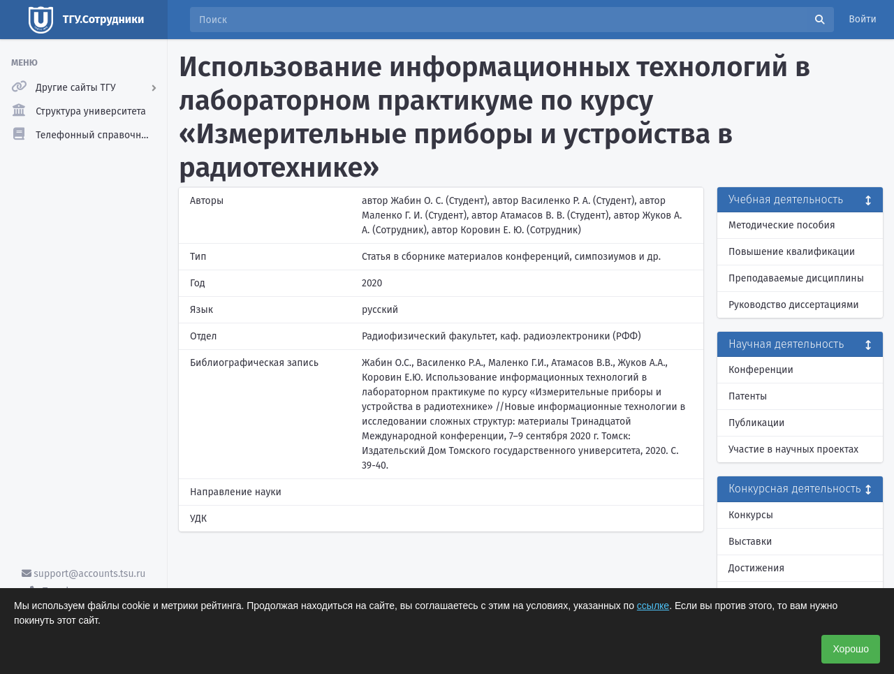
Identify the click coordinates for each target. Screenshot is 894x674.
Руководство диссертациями (793, 305)
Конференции (760, 370)
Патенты (747, 396)
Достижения (756, 568)
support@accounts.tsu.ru (84, 574)
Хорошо (851, 648)
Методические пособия (781, 225)
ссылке (653, 605)
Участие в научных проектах (793, 449)
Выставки (750, 542)
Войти (863, 19)
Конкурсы (750, 515)
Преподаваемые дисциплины (796, 278)
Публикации (756, 423)
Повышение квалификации (791, 252)
